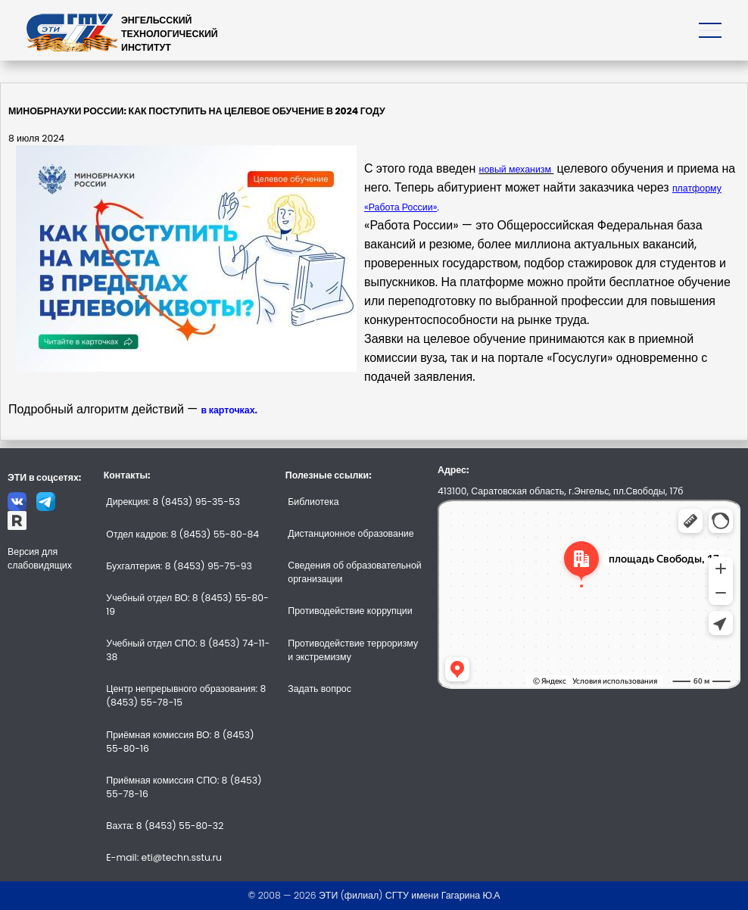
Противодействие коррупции (350, 610)
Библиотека (313, 501)
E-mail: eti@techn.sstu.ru (164, 857)
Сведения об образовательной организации (354, 572)
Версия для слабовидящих (40, 558)
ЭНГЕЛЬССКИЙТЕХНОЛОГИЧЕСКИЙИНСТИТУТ (169, 34)
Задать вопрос (319, 688)
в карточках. (229, 410)
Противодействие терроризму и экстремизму (353, 650)
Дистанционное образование (350, 533)
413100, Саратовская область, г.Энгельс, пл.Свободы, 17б (560, 491)
